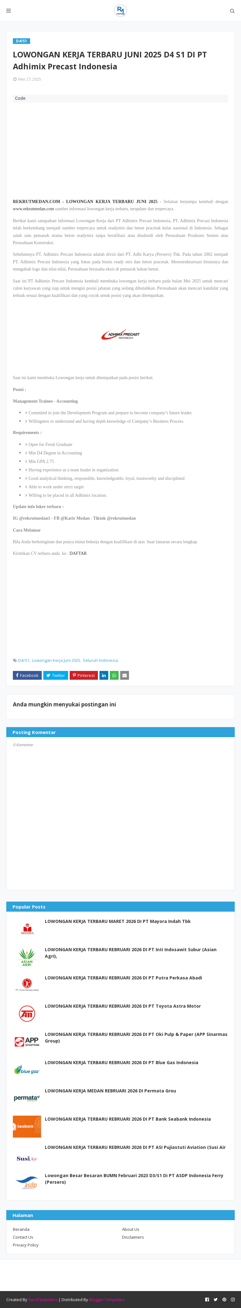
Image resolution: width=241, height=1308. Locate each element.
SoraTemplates (42, 1299)
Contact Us (23, 1237)
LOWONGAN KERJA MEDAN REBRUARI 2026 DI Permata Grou (110, 1091)
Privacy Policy (26, 1245)
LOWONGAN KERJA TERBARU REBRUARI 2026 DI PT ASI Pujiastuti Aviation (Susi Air (135, 1147)
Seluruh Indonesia (100, 660)
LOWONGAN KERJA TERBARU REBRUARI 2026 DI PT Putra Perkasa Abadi (123, 978)
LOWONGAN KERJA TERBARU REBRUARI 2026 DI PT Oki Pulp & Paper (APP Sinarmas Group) (136, 1037)
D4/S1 (23, 660)
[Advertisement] (120, 150)
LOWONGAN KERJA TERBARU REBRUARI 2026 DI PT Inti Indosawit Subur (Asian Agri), (131, 952)
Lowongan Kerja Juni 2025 (56, 660)
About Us (130, 1229)
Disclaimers (133, 1237)
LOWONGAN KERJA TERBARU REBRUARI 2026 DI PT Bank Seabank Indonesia (128, 1119)
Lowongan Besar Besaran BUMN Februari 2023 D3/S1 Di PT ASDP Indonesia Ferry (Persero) (134, 1178)
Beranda (21, 1229)
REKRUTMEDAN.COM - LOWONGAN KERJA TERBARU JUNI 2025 (85, 201)
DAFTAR (78, 553)
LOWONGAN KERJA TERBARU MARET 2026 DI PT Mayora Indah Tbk (118, 921)
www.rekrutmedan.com (33, 208)
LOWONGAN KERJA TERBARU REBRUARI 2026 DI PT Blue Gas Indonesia (121, 1062)
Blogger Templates (107, 1299)
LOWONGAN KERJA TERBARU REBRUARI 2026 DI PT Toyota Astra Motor (123, 1006)
